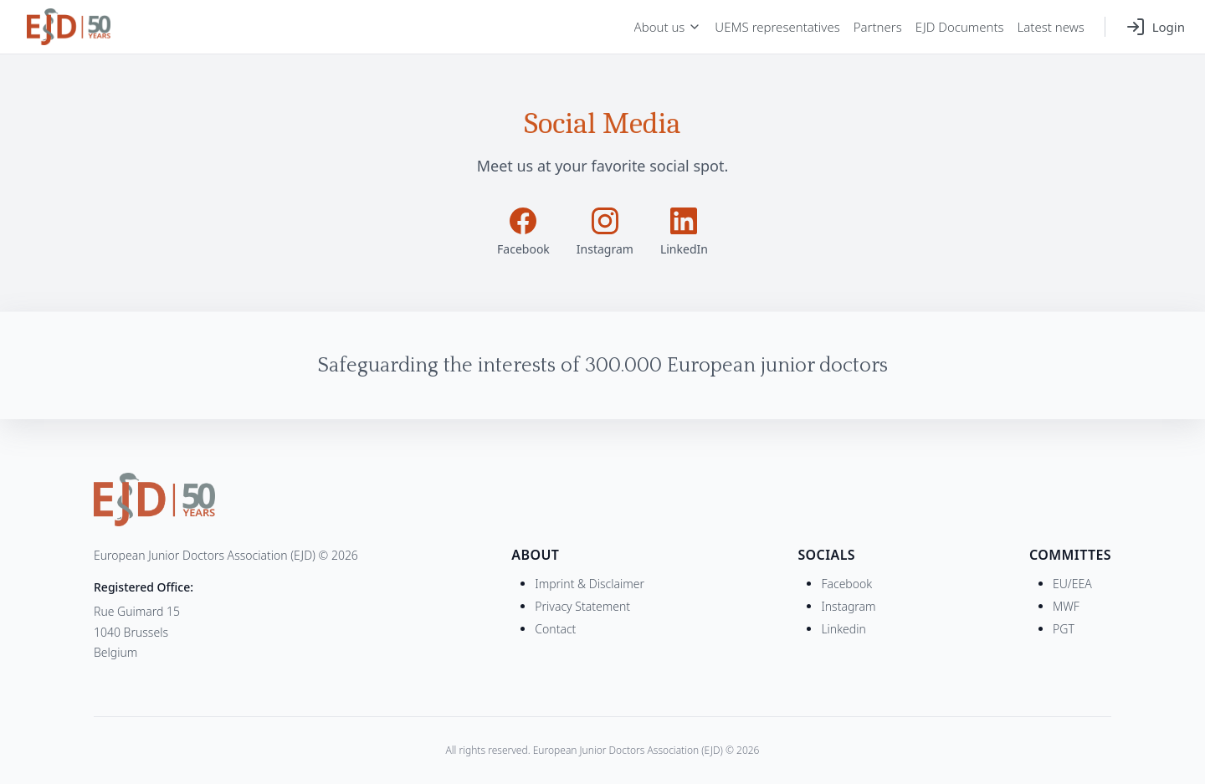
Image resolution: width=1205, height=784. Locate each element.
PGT (1063, 629)
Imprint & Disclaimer (589, 584)
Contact (555, 629)
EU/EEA (1072, 584)
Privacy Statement (582, 606)
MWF (1066, 606)
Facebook (846, 584)
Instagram (848, 606)
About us (668, 26)
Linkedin (843, 629)
